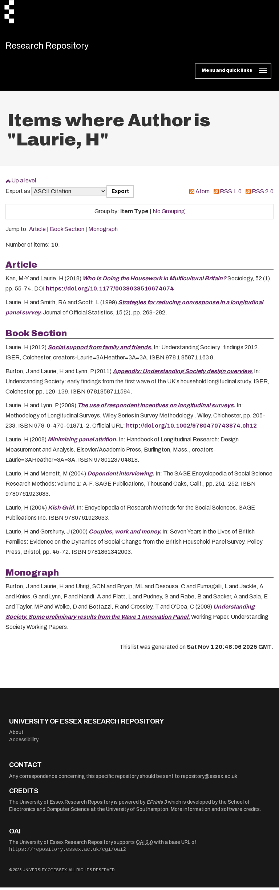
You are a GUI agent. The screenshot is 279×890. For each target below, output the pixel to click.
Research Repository (56, 47)
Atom (202, 194)
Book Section (67, 232)
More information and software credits (215, 812)
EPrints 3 (156, 805)
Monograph (103, 232)
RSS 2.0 (263, 194)
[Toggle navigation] (233, 74)
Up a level (23, 183)
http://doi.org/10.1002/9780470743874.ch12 (191, 428)
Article (37, 232)
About (16, 735)
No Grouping (169, 214)
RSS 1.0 (231, 194)
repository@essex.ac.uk (209, 779)
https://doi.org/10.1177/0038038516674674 (110, 291)
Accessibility (24, 742)
